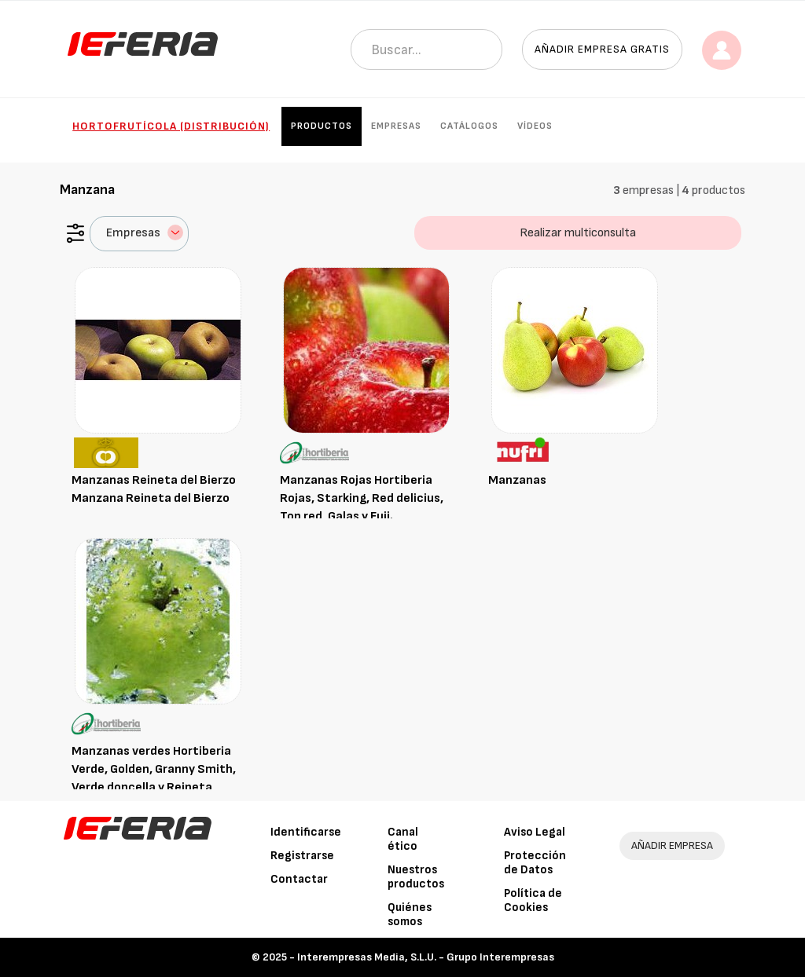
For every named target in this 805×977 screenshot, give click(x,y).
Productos (321, 126)
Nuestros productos (416, 876)
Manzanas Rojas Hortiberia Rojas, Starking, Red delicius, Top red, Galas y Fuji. (361, 498)
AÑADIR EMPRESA (672, 845)
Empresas (396, 126)
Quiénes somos (410, 914)
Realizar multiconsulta (578, 232)
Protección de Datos (535, 862)
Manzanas (517, 480)
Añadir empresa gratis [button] (602, 49)
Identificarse (305, 832)
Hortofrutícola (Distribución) (171, 126)
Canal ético (403, 839)
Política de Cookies (533, 900)
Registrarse (302, 855)
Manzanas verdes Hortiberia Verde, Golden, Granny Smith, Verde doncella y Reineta (154, 769)
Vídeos (535, 126)
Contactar (299, 879)
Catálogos (469, 126)
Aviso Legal (534, 832)
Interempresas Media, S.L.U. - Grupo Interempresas (425, 957)
